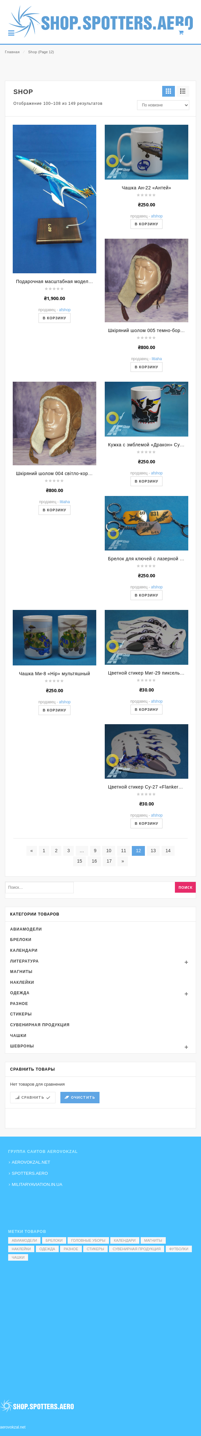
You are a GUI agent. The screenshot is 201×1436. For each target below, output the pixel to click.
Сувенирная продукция (40, 1097)
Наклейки (22, 1054)
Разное (19, 1076)
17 (109, 933)
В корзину (54, 390)
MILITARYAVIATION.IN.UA (37, 1184)
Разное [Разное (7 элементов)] (71, 1249)
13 (153, 922)
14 (168, 922)
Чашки (18, 1108)
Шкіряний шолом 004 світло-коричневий (61, 546)
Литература (24, 1033)
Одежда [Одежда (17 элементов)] (47, 1249)
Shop (32, 52)
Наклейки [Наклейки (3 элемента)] (21, 1249)
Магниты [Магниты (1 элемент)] (153, 1240)
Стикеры (21, 1086)
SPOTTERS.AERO (30, 1173)
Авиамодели (26, 1001)
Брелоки (20, 1012)
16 (94, 933)
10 (108, 922)
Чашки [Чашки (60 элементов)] (18, 1257)
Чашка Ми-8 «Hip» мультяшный (54, 745)
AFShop (65, 382)
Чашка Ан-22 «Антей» (146, 260)
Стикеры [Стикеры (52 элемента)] (95, 1249)
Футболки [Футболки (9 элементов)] (179, 1249)
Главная (12, 52)
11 (123, 922)
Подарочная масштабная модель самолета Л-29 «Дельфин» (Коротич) (96, 354)
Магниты (21, 1044)
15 (79, 933)
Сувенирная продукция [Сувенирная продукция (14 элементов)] (137, 1249)
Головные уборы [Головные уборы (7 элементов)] (88, 1240)
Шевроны (22, 1118)
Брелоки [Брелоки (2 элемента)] (54, 1240)
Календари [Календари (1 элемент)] (125, 1240)
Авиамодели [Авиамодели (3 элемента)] (24, 1240)
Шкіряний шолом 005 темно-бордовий (151, 403)
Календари (24, 1022)
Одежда (20, 1065)
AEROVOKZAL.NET (31, 1162)
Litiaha (157, 431)
